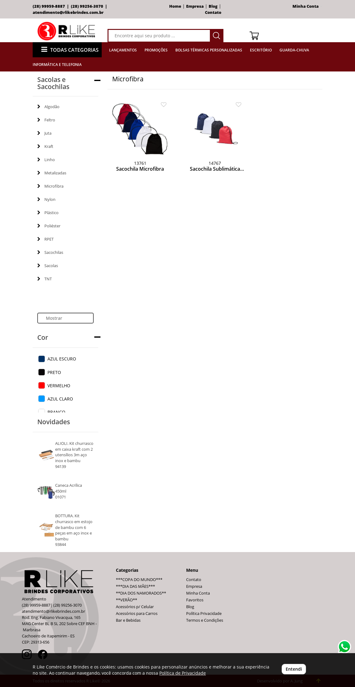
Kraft (45, 146)
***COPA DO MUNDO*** (139, 579)
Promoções (156, 50)
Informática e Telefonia (57, 64)
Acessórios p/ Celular (135, 606)
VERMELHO (58, 385)
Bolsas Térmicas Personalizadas (208, 50)
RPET (45, 239)
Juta (44, 133)
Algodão (48, 106)
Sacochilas (50, 252)
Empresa (195, 6)
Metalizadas (51, 173)
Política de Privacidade (182, 673)
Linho (46, 159)
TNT (44, 279)
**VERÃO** (126, 600)
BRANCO (56, 412)
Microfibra (50, 186)
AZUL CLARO (60, 399)
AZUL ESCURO (61, 359)
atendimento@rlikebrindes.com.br (68, 12)
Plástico (48, 212)
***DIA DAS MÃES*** (135, 586)
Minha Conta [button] (307, 6)
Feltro (46, 120)
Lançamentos (123, 50)
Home (175, 6)
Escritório (261, 50)
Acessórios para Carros (136, 613)
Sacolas (47, 265)
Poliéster (48, 226)
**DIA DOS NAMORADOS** (141, 593)
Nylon (46, 199)
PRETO (54, 372)
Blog (213, 6)
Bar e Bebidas (128, 620)
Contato (213, 12)
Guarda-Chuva (294, 50)
